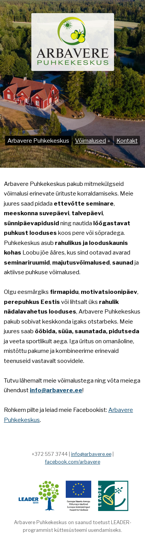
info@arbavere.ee (91, 454)
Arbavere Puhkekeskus (38, 140)
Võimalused (92, 140)
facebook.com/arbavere (72, 462)
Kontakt (127, 140)
